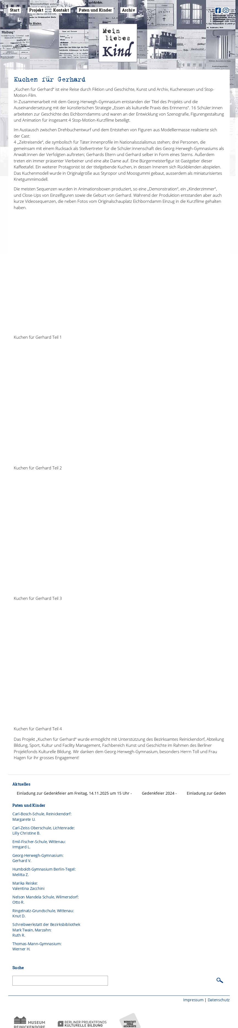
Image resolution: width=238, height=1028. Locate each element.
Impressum (193, 990)
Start (14, 10)
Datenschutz (219, 990)
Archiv (128, 10)
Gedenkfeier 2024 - (160, 783)
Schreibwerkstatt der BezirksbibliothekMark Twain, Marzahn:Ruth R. (46, 921)
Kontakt (61, 10)
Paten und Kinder (95, 10)
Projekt (36, 10)
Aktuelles (21, 774)
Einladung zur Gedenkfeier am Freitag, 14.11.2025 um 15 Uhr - (75, 783)
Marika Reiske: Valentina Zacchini (28, 876)
